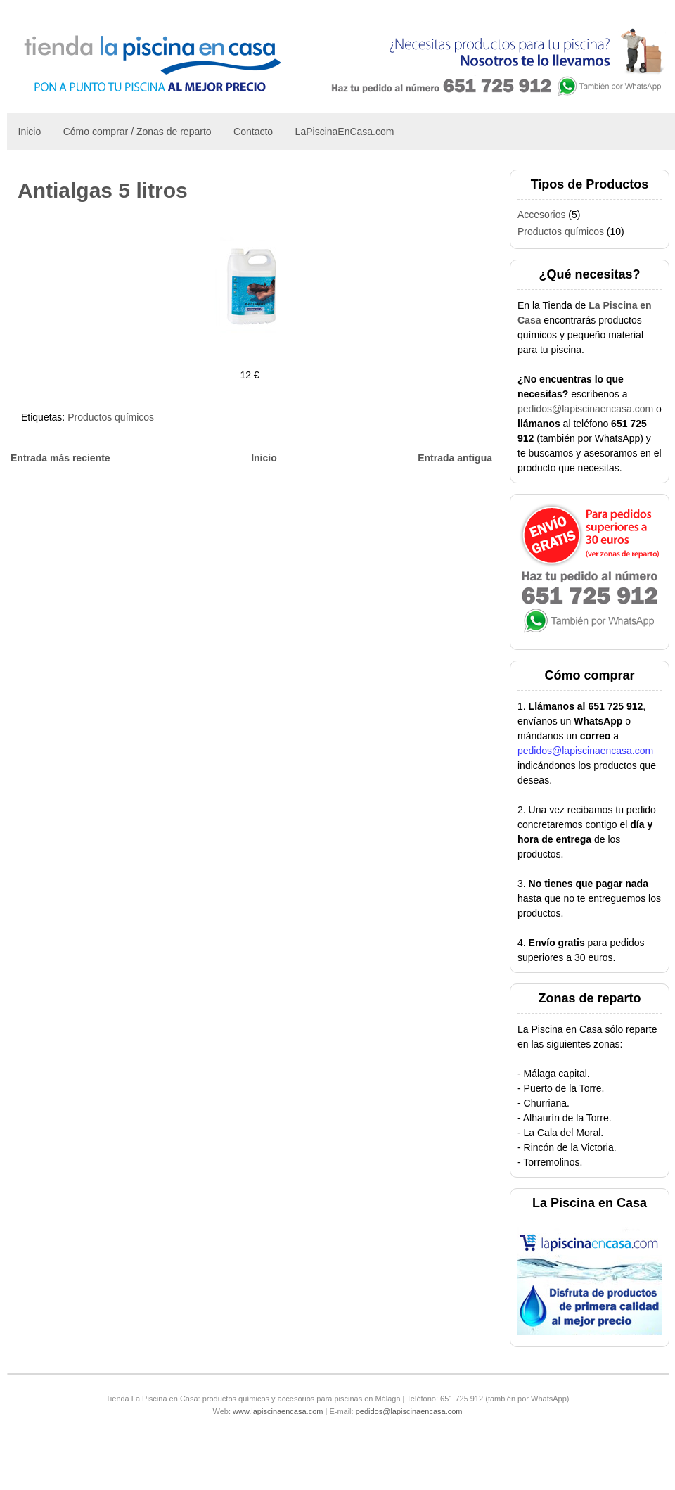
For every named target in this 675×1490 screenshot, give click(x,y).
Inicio (29, 131)
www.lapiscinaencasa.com (278, 1411)
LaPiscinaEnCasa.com (344, 131)
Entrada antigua (455, 458)
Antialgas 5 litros (103, 190)
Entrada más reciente (60, 458)
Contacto (253, 131)
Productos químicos (111, 417)
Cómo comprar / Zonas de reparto (137, 131)
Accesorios (541, 214)
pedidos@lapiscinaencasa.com (585, 408)
